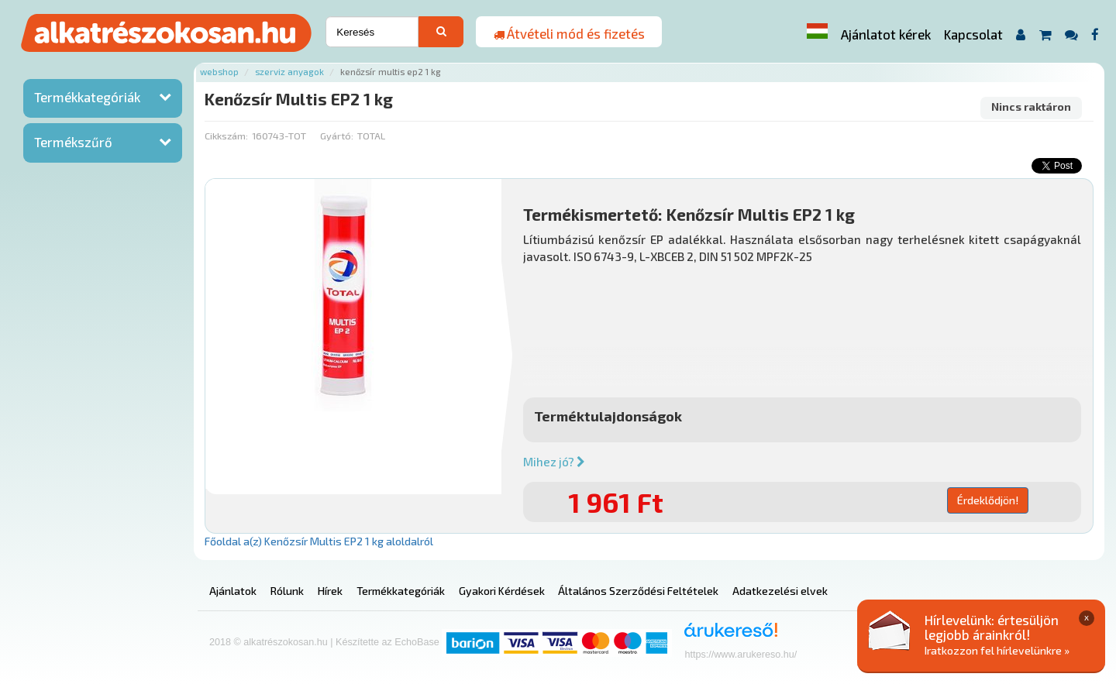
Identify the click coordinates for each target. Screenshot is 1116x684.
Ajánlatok (233, 590)
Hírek (330, 590)
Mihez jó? (554, 462)
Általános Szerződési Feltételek (638, 590)
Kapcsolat (973, 34)
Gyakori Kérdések (502, 590)
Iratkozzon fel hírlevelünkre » (997, 650)
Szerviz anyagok (289, 72)
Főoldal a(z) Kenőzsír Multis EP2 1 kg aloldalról (319, 541)
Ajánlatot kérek (886, 34)
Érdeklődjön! (987, 500)
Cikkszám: (226, 135)
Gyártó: (336, 135)
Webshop (219, 72)
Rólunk (287, 590)
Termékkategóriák (87, 97)
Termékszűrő (73, 142)
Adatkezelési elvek (780, 590)
